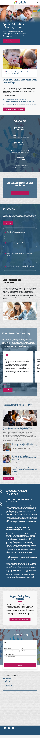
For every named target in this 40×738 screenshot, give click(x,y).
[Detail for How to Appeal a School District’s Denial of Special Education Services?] (20, 447)
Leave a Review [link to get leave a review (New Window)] (20, 692)
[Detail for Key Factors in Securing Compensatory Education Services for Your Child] (20, 459)
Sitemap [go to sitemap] (24, 732)
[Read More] (7, 390)
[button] (37, 2)
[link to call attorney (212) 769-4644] (2, 2)
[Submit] (20, 665)
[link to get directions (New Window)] (20, 681)
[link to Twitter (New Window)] (13, 728)
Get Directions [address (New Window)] (20, 695)
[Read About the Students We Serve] (14, 109)
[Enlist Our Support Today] (11, 41)
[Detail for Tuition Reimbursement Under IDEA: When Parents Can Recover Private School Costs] (20, 425)
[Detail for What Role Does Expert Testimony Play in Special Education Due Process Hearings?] (20, 471)
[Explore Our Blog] (8, 478)
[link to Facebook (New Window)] (5, 728)
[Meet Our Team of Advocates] (20, 193)
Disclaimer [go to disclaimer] (31, 732)
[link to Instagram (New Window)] (9, 728)
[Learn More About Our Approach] (20, 619)
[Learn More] (8, 223)
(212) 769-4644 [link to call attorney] (7, 685)
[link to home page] (20, 2)
